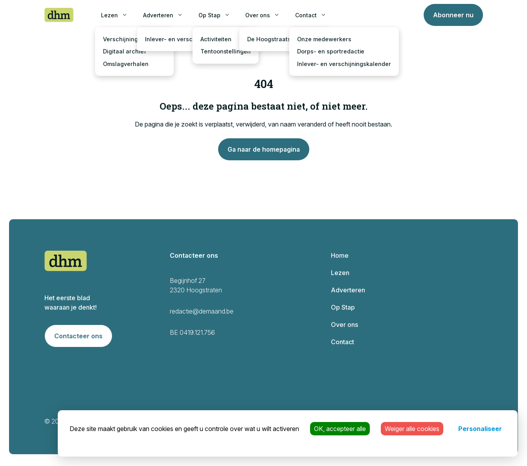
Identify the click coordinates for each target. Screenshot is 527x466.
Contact (306, 15)
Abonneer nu (453, 15)
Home (340, 255)
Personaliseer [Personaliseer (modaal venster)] (480, 429)
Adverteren (158, 15)
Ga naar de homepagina (264, 149)
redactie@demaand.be (201, 311)
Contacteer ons (78, 336)
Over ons (257, 15)
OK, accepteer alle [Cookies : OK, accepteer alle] (340, 429)
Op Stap (209, 15)
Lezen (109, 15)
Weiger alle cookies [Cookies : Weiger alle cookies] (412, 429)
